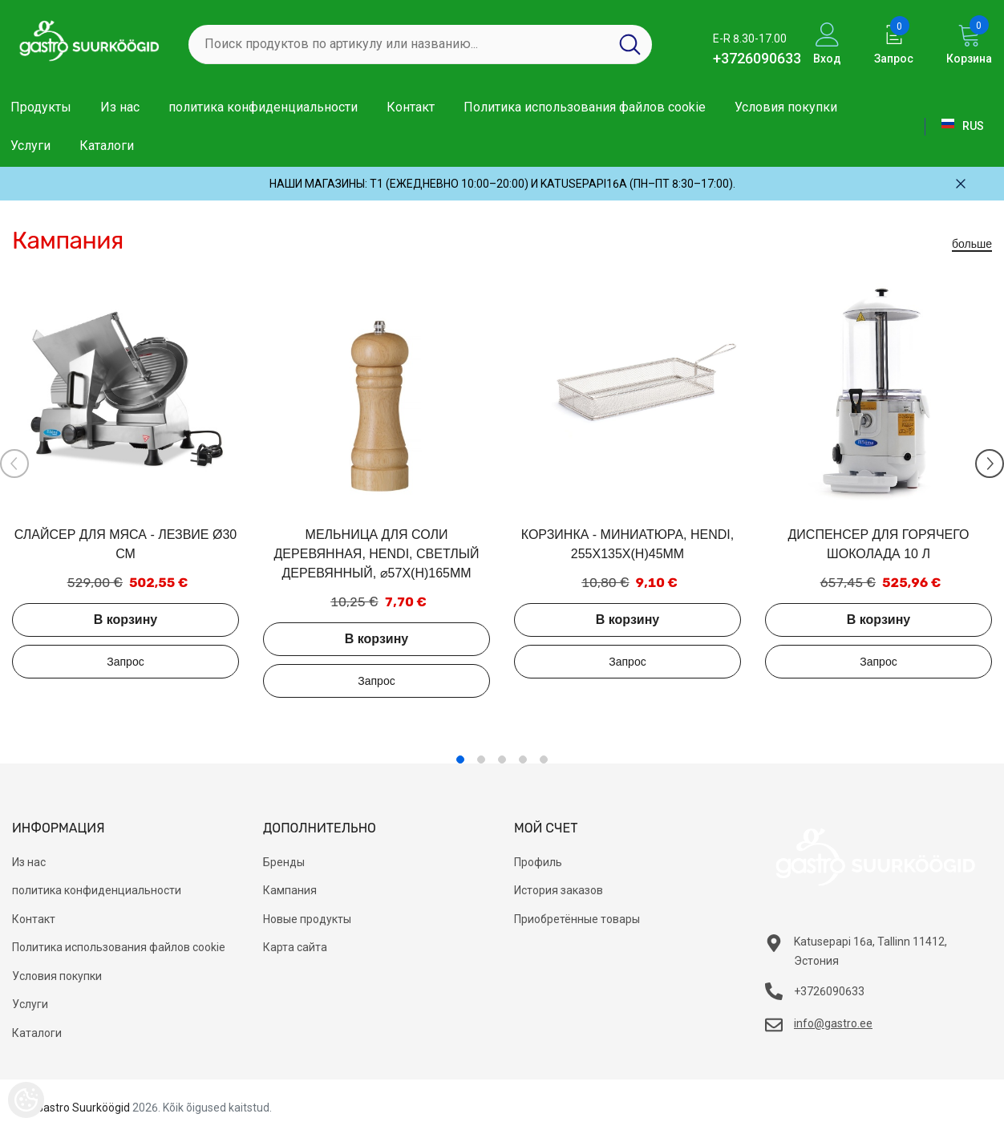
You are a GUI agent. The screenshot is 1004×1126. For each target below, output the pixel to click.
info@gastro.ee (833, 1023)
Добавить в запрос (125, 661)
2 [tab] (481, 759)
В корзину (125, 619)
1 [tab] (460, 759)
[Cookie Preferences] (26, 1100)
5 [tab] (544, 759)
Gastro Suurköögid (83, 1107)
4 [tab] (523, 759)
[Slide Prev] (14, 463)
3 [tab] (502, 759)
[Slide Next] (989, 463)
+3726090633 (757, 58)
